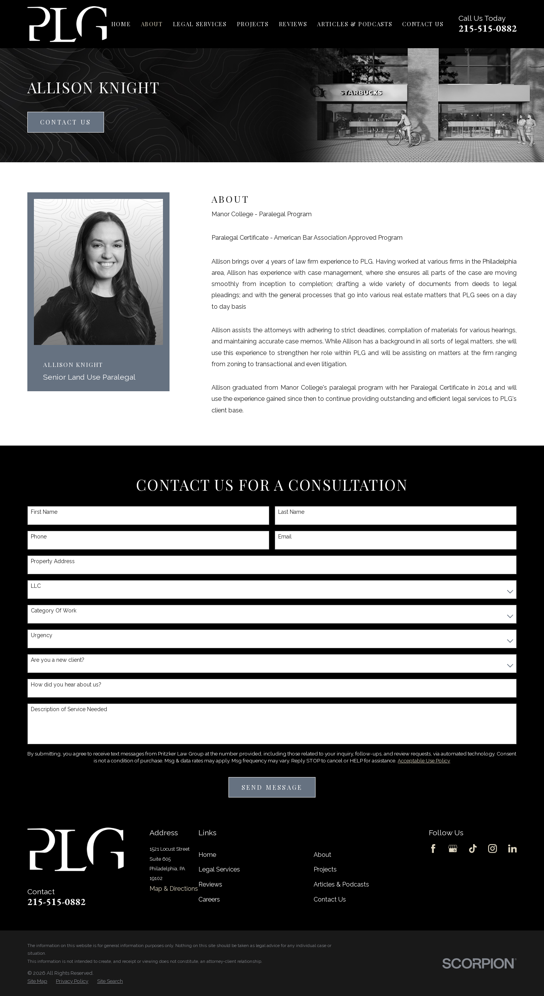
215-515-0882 (487, 28)
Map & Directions (173, 888)
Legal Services (219, 869)
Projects (325, 869)
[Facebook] (433, 848)
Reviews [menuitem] (293, 24)
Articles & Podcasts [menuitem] (354, 24)
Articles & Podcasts (341, 884)
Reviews (210, 884)
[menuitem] (37, 981)
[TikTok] (472, 848)
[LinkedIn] (512, 848)
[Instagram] (492, 848)
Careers (209, 899)
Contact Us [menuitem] (422, 24)
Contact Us (65, 122)
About (322, 854)
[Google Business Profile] (452, 848)
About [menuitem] (152, 24)
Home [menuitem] (121, 24)
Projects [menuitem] (253, 24)
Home (207, 854)
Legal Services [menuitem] (200, 24)
